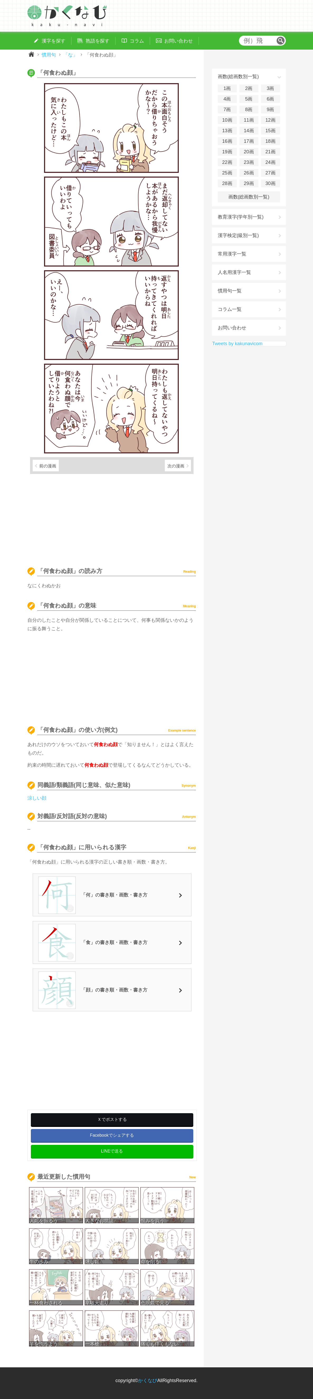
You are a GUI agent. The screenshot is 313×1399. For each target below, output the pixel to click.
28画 (227, 183)
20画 (249, 151)
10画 (227, 120)
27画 (270, 173)
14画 (249, 130)
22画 (227, 162)
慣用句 (49, 54)
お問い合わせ (232, 327)
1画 (227, 88)
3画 (270, 88)
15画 (270, 130)
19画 (227, 151)
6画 (270, 99)
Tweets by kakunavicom (237, 343)
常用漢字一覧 (232, 254)
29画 (249, 183)
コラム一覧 (230, 309)
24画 (270, 162)
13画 (227, 130)
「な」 (70, 54)
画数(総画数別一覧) (248, 197)
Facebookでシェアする (112, 1135)
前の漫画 (47, 465)
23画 (249, 162)
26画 (249, 173)
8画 (248, 109)
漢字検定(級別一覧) (238, 235)
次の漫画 (175, 465)
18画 (270, 141)
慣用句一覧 (230, 290)
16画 (227, 141)
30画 (270, 183)
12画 (270, 120)
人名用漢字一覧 (234, 272)
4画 (227, 99)
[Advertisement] (111, 518)
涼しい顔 (36, 798)
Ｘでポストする (112, 1119)
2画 (248, 88)
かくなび (147, 1380)
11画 (249, 120)
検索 (281, 41)
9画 (270, 109)
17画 (249, 141)
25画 (227, 173)
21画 (270, 151)
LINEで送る (112, 1151)
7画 (227, 109)
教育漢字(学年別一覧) (241, 217)
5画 (248, 99)
